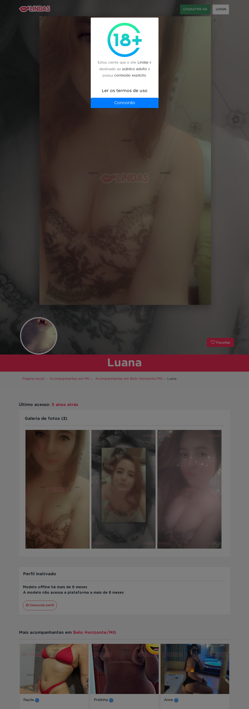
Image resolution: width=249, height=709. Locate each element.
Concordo (124, 103)
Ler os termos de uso (124, 91)
